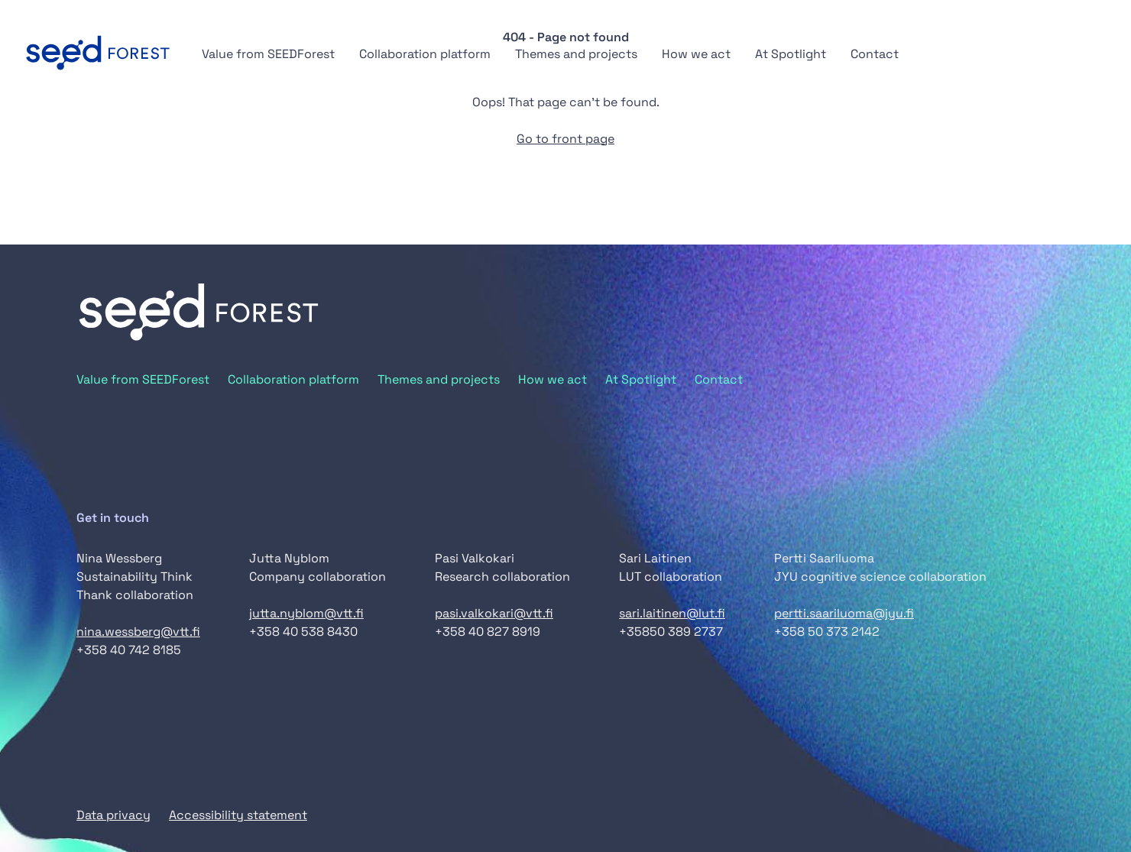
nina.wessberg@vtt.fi (138, 632)
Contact (875, 54)
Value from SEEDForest (268, 54)
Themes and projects (576, 54)
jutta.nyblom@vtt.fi (306, 613)
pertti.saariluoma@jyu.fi (844, 613)
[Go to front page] (97, 53)
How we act (696, 54)
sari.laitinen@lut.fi (672, 613)
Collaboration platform (425, 54)
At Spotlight (790, 54)
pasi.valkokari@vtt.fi (494, 613)
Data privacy (113, 815)
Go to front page (565, 139)
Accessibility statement (238, 815)
